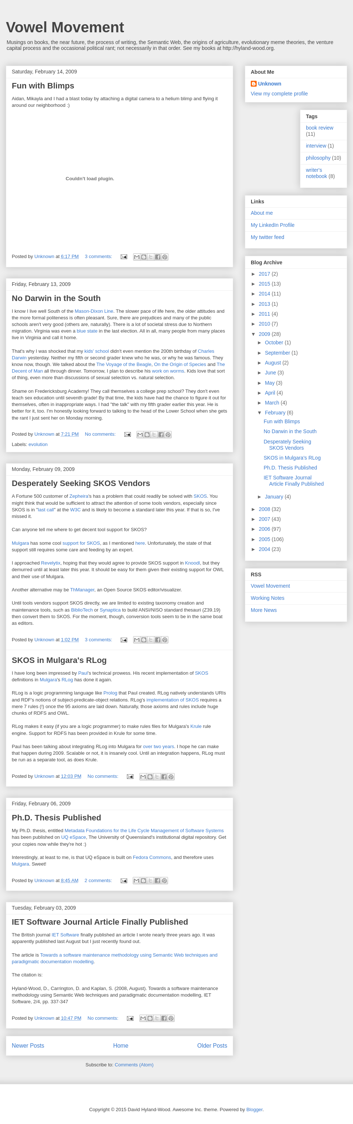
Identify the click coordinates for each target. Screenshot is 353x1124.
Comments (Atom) (134, 1064)
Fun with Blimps (43, 85)
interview (316, 146)
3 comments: (99, 256)
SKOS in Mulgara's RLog (59, 660)
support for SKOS (81, 543)
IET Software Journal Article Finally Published (100, 922)
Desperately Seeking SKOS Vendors (81, 483)
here (140, 543)
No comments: (101, 434)
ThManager (82, 589)
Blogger (254, 1109)
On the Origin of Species (180, 364)
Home (121, 1046)
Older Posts (212, 1046)
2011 (265, 314)
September (278, 353)
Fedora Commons (152, 857)
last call (46, 509)
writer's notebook (316, 173)
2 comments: (99, 880)
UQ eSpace (73, 837)
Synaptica (110, 610)
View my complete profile (279, 94)
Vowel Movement (65, 27)
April (271, 393)
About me (262, 213)
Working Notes (268, 598)
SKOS (200, 496)
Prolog (110, 693)
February (276, 413)
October (275, 342)
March (273, 403)
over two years (158, 746)
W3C (75, 509)
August (273, 363)
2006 (265, 529)
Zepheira (78, 496)
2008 (265, 509)
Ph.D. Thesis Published (56, 817)
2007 (265, 519)
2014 (265, 294)
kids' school (97, 351)
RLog (67, 679)
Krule (196, 726)
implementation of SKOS (172, 700)
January (275, 497)
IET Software (65, 935)
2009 (265, 334)
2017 (265, 274)
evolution (38, 444)
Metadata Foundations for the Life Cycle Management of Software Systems (144, 830)
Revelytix (51, 563)
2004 (265, 549)
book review (320, 128)
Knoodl (192, 563)
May (270, 383)
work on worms (168, 371)
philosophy (318, 158)
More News (264, 610)
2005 (265, 539)
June (271, 373)
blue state (87, 331)
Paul (83, 673)
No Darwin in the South (56, 298)
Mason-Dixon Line (94, 311)
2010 (265, 324)
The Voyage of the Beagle (123, 364)
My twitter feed (267, 237)
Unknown (269, 84)
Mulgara (20, 543)
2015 (265, 284)
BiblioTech (82, 610)
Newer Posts (28, 1046)
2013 (265, 304)
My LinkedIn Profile (273, 225)
